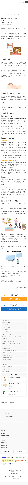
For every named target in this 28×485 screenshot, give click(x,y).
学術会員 (3, 440)
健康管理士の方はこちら (14, 425)
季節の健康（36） (5, 320)
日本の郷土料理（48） (6, 324)
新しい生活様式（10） (6, 364)
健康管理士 (23, 2)
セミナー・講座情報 (5, 435)
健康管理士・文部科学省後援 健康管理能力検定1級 (14, 308)
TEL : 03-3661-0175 (14, 473)
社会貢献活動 (4, 445)
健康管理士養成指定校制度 (6, 438)
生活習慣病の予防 (9, 416)
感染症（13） (5, 362)
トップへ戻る (26, 481)
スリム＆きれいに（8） (6, 352)
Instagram (14, 405)
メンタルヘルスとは (9, 419)
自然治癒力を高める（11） (7, 357)
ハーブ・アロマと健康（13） (7, 327)
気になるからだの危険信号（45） (8, 355)
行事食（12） (5, 338)
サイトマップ (7, 476)
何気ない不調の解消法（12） (7, 369)
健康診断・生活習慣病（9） (7, 359)
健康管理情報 (7, 14)
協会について (4, 447)
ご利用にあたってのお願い (17, 476)
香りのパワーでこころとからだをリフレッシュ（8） (12, 343)
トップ (2, 14)
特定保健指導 (19, 451)
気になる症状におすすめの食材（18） (9, 350)
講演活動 (3, 430)
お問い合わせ (6, 451)
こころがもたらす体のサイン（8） (8, 345)
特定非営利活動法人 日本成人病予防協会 (4, 1)
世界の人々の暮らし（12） (7, 334)
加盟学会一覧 (4, 442)
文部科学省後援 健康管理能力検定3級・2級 (14, 298)
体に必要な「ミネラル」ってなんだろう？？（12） (12, 336)
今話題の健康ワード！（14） (7, 322)
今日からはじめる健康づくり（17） (9, 348)
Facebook (22, 405)
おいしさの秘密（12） (6, 329)
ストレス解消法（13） (6, 331)
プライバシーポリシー (14, 478)
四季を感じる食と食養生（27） (8, 341)
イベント (19, 2)
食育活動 (3, 433)
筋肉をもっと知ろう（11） (7, 366)
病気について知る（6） (6, 371)
